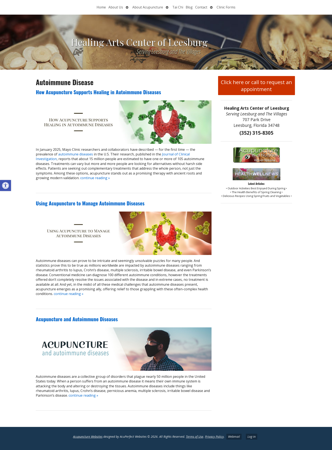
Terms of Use (194, 437)
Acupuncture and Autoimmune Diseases (77, 319)
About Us (115, 7)
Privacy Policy (214, 437)
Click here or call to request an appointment (256, 86)
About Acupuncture (147, 7)
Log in (252, 437)
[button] (5, 185)
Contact (201, 7)
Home (101, 7)
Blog (189, 7)
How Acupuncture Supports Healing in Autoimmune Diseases (98, 92)
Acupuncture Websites (87, 437)
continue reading (95, 178)
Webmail (234, 437)
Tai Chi (177, 7)
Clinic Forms (226, 7)
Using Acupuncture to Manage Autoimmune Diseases (90, 203)
